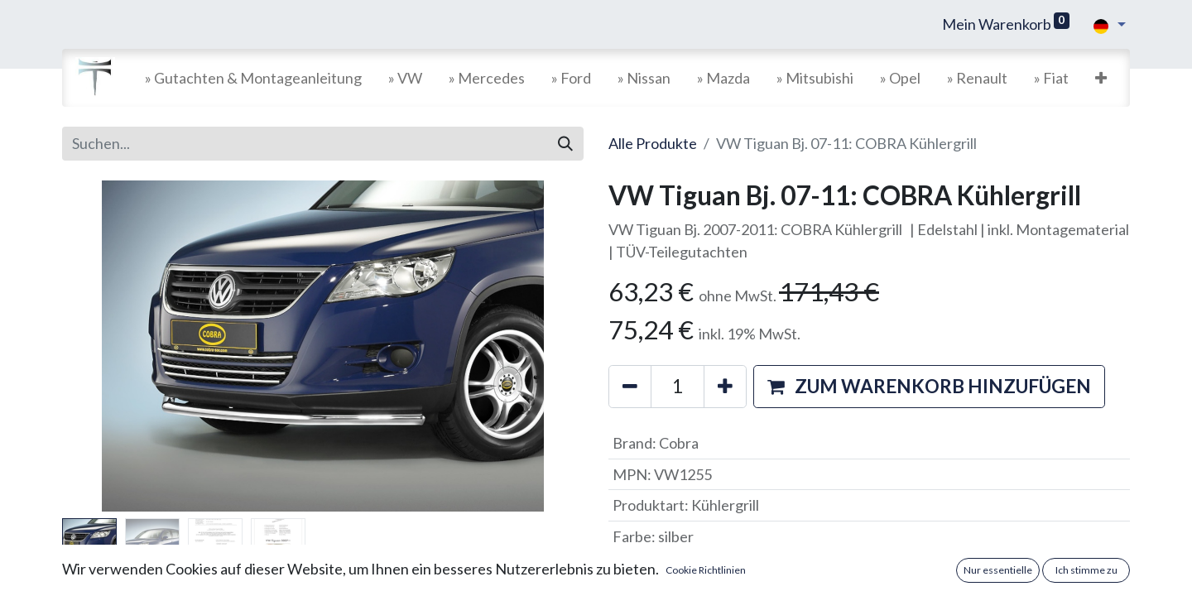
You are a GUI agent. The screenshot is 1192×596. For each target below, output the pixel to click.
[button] (1101, 78)
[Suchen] (565, 144)
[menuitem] (253, 78)
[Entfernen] (629, 386)
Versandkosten (680, 577)
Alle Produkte (652, 143)
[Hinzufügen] (725, 386)
